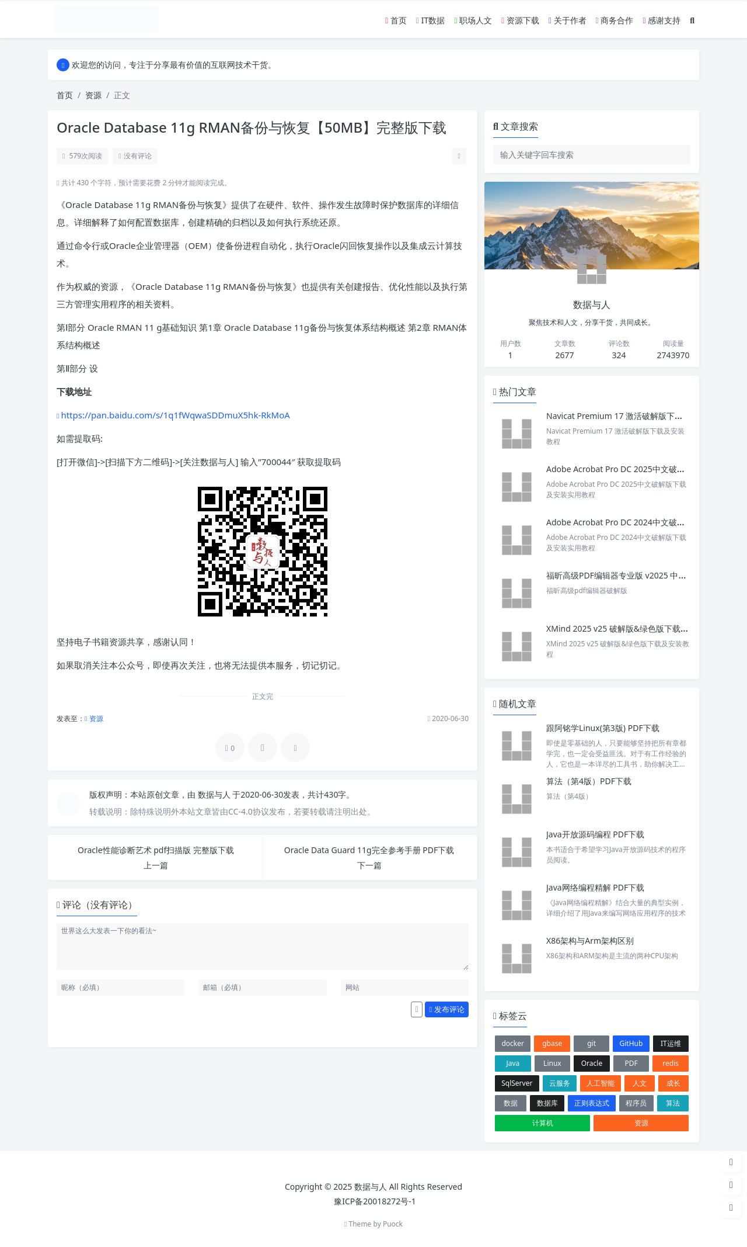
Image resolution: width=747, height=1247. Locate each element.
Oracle (591, 1063)
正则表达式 (591, 1103)
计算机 (542, 1123)
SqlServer (516, 1083)
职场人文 (473, 20)
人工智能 (601, 1083)
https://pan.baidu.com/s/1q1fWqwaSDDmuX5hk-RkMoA (175, 415)
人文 (640, 1083)
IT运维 (671, 1043)
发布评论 (447, 1009)
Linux (552, 1063)
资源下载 (520, 20)
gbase (552, 1043)
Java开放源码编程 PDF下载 (595, 834)
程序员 (636, 1103)
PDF (630, 1063)
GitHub (631, 1043)
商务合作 (615, 20)
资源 (93, 95)
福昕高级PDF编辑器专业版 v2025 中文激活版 (628, 575)
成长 (673, 1083)
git (591, 1043)
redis (670, 1063)
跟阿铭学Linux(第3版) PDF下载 (602, 727)
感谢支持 (661, 20)
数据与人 (215, 794)
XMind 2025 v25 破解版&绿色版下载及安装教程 (633, 628)
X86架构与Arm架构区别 (590, 940)
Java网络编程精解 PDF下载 (595, 887)
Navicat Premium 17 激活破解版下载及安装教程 (636, 415)
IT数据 (430, 20)
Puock (393, 1224)
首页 (396, 20)
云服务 (559, 1083)
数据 (511, 1103)
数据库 (547, 1103)
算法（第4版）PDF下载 (588, 781)
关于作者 (568, 20)
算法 (673, 1103)
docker (512, 1043)
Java (512, 1063)
